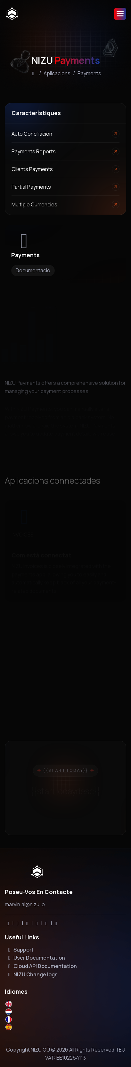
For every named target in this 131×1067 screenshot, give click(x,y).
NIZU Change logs (32, 974)
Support (20, 949)
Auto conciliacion (32, 133)
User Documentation (35, 957)
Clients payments (32, 169)
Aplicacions (57, 73)
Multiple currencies (34, 204)
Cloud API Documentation (41, 966)
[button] (120, 14)
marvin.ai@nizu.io (25, 904)
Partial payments (31, 186)
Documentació (33, 270)
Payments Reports (34, 151)
